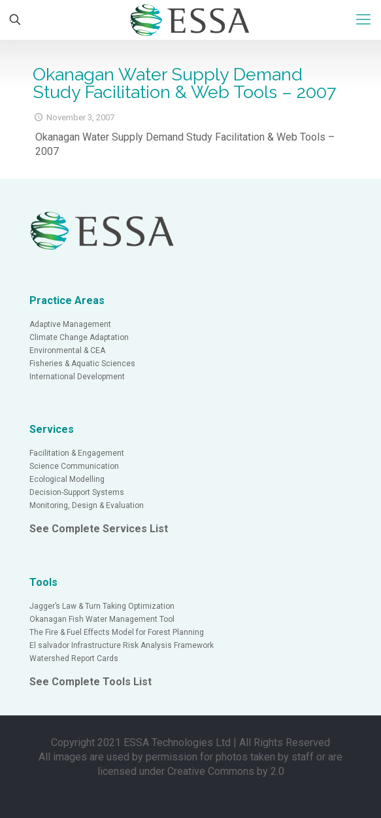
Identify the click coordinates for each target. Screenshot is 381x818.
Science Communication (74, 466)
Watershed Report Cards (73, 658)
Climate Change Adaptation (79, 337)
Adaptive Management (70, 324)
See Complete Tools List (90, 681)
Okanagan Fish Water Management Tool (101, 619)
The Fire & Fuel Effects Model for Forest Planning (116, 632)
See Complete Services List (98, 528)
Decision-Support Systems (76, 492)
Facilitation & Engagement (76, 453)
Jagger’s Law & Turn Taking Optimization (101, 606)
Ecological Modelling (67, 479)
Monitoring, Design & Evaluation (86, 505)
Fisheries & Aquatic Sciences (82, 363)
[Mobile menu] (363, 20)
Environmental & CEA (67, 350)
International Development (77, 376)
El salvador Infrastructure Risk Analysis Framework (121, 645)
